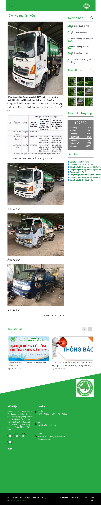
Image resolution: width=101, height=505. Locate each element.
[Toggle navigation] (12, 6)
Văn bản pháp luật (80, 47)
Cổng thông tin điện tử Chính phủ (81, 164)
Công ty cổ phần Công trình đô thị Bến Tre (84, 167)
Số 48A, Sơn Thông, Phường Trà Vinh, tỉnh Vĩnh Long (53, 438)
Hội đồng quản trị (80, 26)
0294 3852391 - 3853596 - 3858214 (53, 414)
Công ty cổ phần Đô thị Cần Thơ (80, 180)
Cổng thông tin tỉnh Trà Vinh (79, 162)
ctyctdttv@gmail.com (46, 425)
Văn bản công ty (79, 53)
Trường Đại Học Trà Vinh (78, 172)
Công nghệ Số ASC (18, 500)
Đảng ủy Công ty (79, 32)
